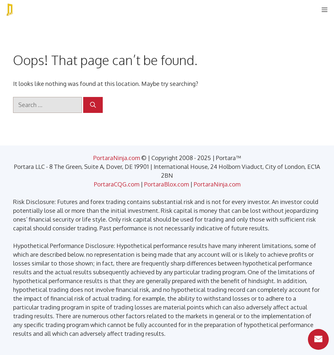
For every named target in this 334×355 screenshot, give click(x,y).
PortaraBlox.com (166, 184)
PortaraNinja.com (116, 157)
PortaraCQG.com (116, 184)
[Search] (93, 105)
